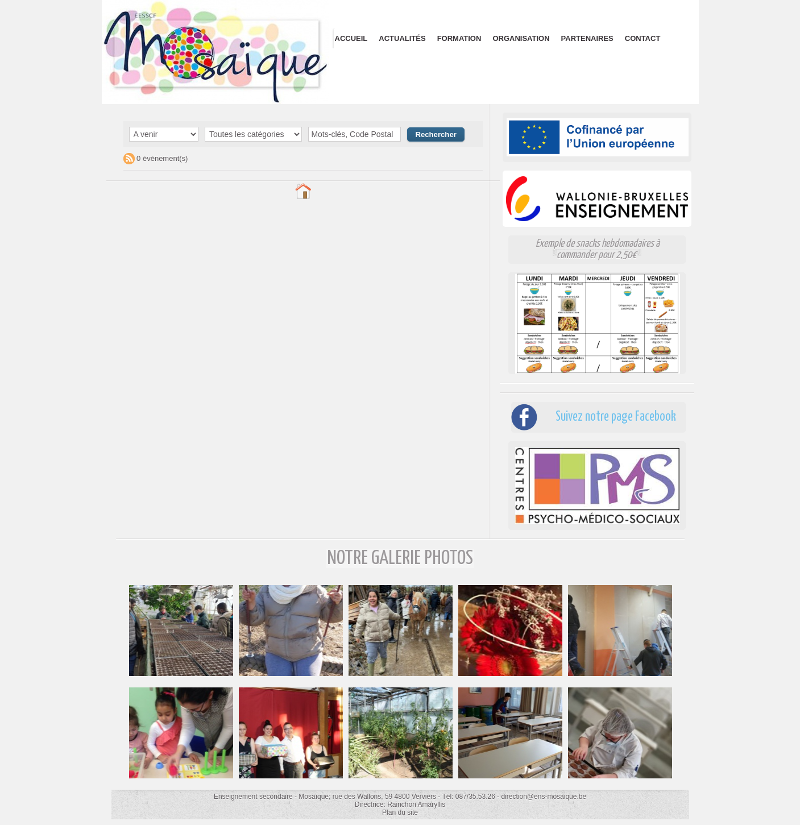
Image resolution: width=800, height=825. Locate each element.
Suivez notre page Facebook (613, 417)
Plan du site (400, 812)
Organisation (520, 38)
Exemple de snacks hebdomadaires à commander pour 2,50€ (597, 249)
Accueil (351, 38)
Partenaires (587, 38)
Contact (643, 38)
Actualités (402, 38)
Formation (459, 38)
